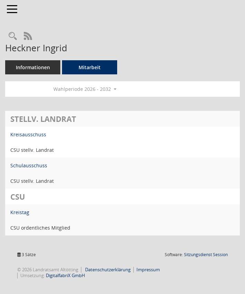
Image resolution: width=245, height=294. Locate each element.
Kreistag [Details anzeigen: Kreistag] (19, 212)
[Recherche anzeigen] (12, 36)
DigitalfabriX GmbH (65, 275)
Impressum (148, 269)
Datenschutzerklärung (107, 269)
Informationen (33, 67)
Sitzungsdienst (206, 255)
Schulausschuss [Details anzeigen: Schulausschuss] (28, 165)
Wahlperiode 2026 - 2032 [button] (84, 89)
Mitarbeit (90, 67)
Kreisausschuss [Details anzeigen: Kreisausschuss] (28, 134)
